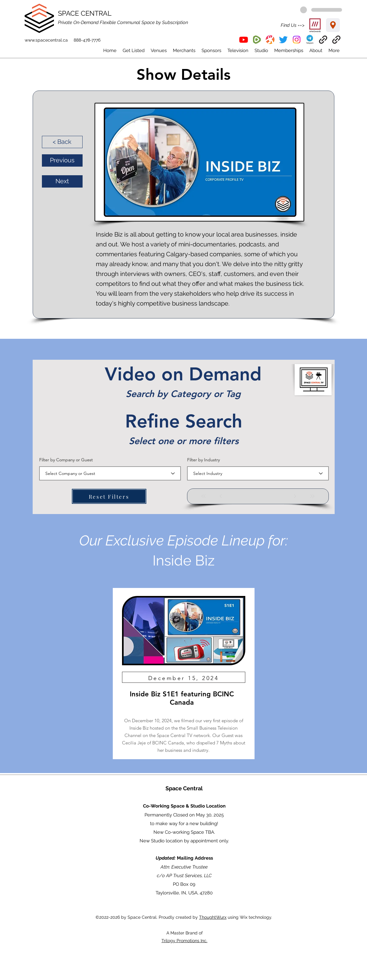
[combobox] (110, 473)
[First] (204, 496)
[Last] (312, 496)
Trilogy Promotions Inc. (184, 940)
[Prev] (221, 496)
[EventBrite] (323, 39)
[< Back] (62, 142)
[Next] (62, 181)
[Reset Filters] (109, 496)
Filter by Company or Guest (66, 460)
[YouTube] (244, 39)
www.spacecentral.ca (46, 40)
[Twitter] (283, 39)
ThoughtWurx (212, 917)
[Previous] (62, 160)
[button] (310, 39)
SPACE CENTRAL (85, 13)
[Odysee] (270, 39)
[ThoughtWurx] (336, 39)
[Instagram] (297, 39)
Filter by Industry (203, 460)
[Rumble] (257, 39)
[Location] (333, 25)
